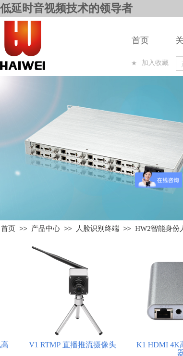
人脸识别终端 (97, 228)
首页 (140, 40)
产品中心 (45, 228)
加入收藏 (155, 62)
